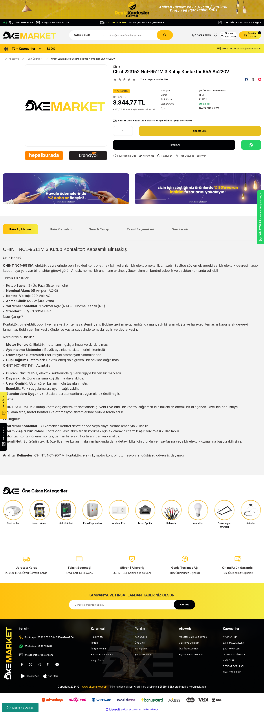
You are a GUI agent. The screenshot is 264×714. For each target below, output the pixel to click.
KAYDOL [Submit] (184, 606)
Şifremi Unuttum (143, 656)
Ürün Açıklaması (20, 229)
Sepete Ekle (200, 131)
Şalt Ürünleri (206, 90)
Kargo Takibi (97, 662)
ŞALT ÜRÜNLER (231, 650)
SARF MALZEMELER (233, 644)
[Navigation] (22, 48)
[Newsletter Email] (132, 606)
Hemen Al (174, 145)
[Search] (140, 35)
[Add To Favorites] (126, 156)
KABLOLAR (229, 662)
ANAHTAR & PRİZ (232, 674)
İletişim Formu (98, 650)
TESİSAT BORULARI (233, 668)
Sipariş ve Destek (20, 708)
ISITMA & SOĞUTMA (234, 656)
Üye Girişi (140, 644)
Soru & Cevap (99, 229)
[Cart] (250, 35)
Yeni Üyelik (141, 638)
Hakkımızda (97, 638)
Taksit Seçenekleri (140, 229)
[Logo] (30, 35)
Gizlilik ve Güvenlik (189, 644)
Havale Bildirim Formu (102, 656)
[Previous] (10, 512)
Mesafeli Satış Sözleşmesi (193, 638)
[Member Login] (225, 35)
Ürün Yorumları (61, 229)
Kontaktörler (222, 90)
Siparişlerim (141, 650)
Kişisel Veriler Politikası (191, 656)
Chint (116, 66)
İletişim (94, 644)
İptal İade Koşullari (188, 650)
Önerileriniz (180, 229)
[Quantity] (123, 131)
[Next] (254, 512)
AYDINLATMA (230, 638)
